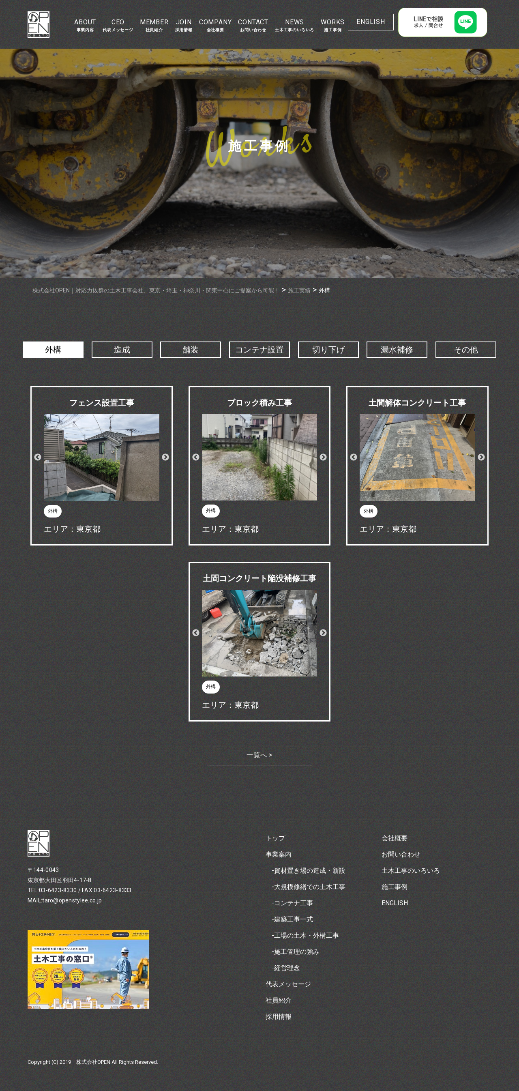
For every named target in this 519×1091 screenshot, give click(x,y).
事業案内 (279, 854)
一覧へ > (259, 755)
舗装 (190, 349)
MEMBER (154, 25)
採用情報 (279, 1016)
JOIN (184, 25)
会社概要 (394, 838)
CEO (118, 25)
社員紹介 (279, 1000)
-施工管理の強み (296, 952)
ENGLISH (370, 22)
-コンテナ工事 (292, 903)
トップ (275, 838)
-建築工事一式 (292, 919)
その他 (466, 349)
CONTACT (253, 25)
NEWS (294, 25)
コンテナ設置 (259, 349)
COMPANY (215, 25)
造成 (122, 349)
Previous (38, 457)
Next (165, 457)
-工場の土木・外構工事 (305, 935)
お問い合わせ (401, 854)
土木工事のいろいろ (411, 870)
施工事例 (394, 887)
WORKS (333, 25)
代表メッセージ (288, 984)
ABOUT (85, 25)
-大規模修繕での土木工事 (308, 887)
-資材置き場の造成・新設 (308, 870)
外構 (53, 349)
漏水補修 (397, 349)
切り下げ (328, 349)
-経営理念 (286, 968)
